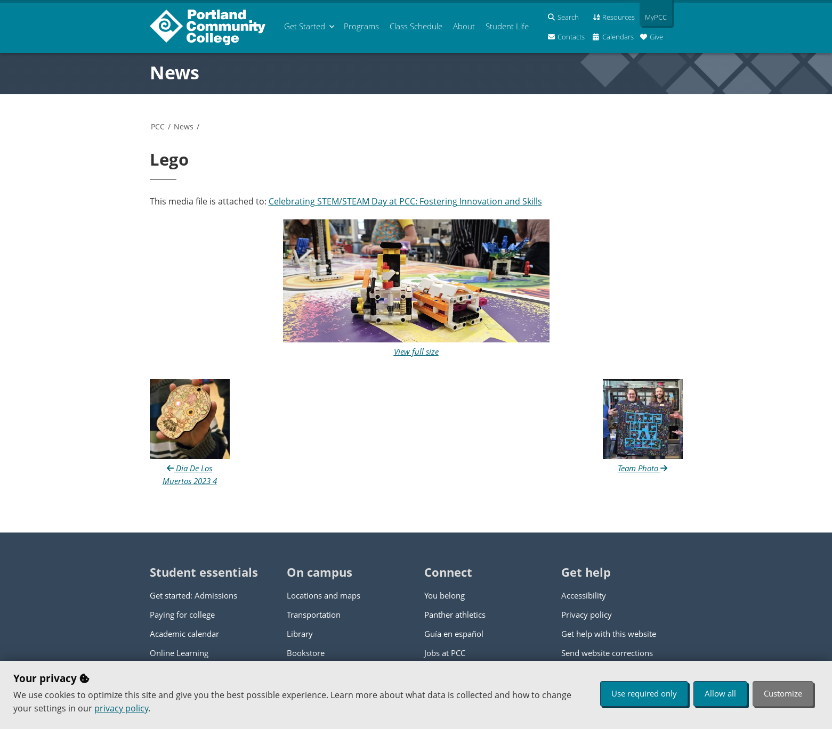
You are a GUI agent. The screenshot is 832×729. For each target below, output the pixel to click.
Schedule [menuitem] (416, 26)
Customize (783, 693)
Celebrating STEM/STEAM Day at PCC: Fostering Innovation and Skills (405, 201)
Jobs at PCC (444, 653)
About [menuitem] (464, 26)
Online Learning (179, 653)
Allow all (720, 693)
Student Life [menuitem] (507, 26)
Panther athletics (455, 614)
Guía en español (453, 633)
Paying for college (182, 614)
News (174, 72)
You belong (444, 595)
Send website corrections (607, 653)
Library (300, 633)
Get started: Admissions (193, 595)
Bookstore (306, 653)
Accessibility (583, 595)
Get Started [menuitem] (304, 26)
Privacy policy (586, 614)
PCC (158, 126)
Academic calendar (184, 633)
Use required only (644, 693)
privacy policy (121, 708)
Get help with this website (608, 633)
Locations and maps (323, 595)
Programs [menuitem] (361, 26)
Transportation (314, 614)
